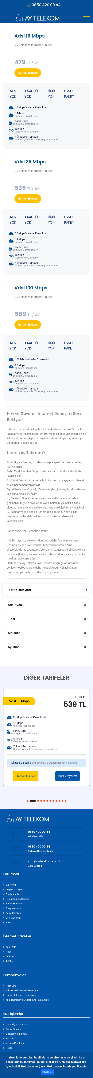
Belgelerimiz (12, 894)
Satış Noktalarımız (15, 908)
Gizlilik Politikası (23, 1066)
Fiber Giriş (11, 986)
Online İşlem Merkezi (17, 1024)
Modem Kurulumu (15, 1043)
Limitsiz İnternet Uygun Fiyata (21, 995)
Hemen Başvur (28, 72)
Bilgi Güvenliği (13, 918)
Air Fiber (14, 633)
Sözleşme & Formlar (16, 1034)
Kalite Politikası (13, 913)
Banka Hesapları (14, 903)
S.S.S (9, 1048)
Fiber (11, 618)
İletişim (9, 922)
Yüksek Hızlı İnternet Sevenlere (22, 990)
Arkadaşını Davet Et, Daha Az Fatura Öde (27, 1000)
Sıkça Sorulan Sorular (17, 899)
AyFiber (13, 647)
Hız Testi (10, 1038)
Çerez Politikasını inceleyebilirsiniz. (62, 1066)
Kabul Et (47, 1071)
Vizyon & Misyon (14, 889)
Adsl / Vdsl (15, 604)
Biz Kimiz (11, 885)
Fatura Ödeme (13, 1029)
